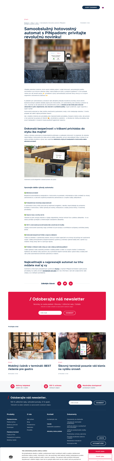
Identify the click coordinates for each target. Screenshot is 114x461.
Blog (75, 2)
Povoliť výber (100, 445)
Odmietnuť (100, 450)
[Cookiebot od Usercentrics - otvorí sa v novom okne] (11, 457)
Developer (10, 427)
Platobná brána (31, 7)
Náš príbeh (30, 419)
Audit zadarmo (91, 7)
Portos (57, 269)
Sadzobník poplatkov (53, 426)
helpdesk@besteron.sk (18, 2)
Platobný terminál (44, 7)
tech (37, 23)
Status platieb (89, 2)
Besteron (26, 23)
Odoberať (69, 313)
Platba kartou (11, 422)
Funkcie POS (11, 434)
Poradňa (29, 430)
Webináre (30, 427)
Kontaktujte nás (52, 419)
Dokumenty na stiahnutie (75, 419)
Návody (67, 7)
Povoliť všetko (100, 440)
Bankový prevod (12, 424)
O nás (81, 2)
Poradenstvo (31, 424)
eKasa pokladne (57, 7)
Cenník (69, 2)
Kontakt (75, 7)
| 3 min (88, 23)
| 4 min (16, 373)
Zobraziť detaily (87, 457)
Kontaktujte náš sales (49, 271)
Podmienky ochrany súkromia (76, 434)
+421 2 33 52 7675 (36, 2)
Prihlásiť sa (102, 2)
